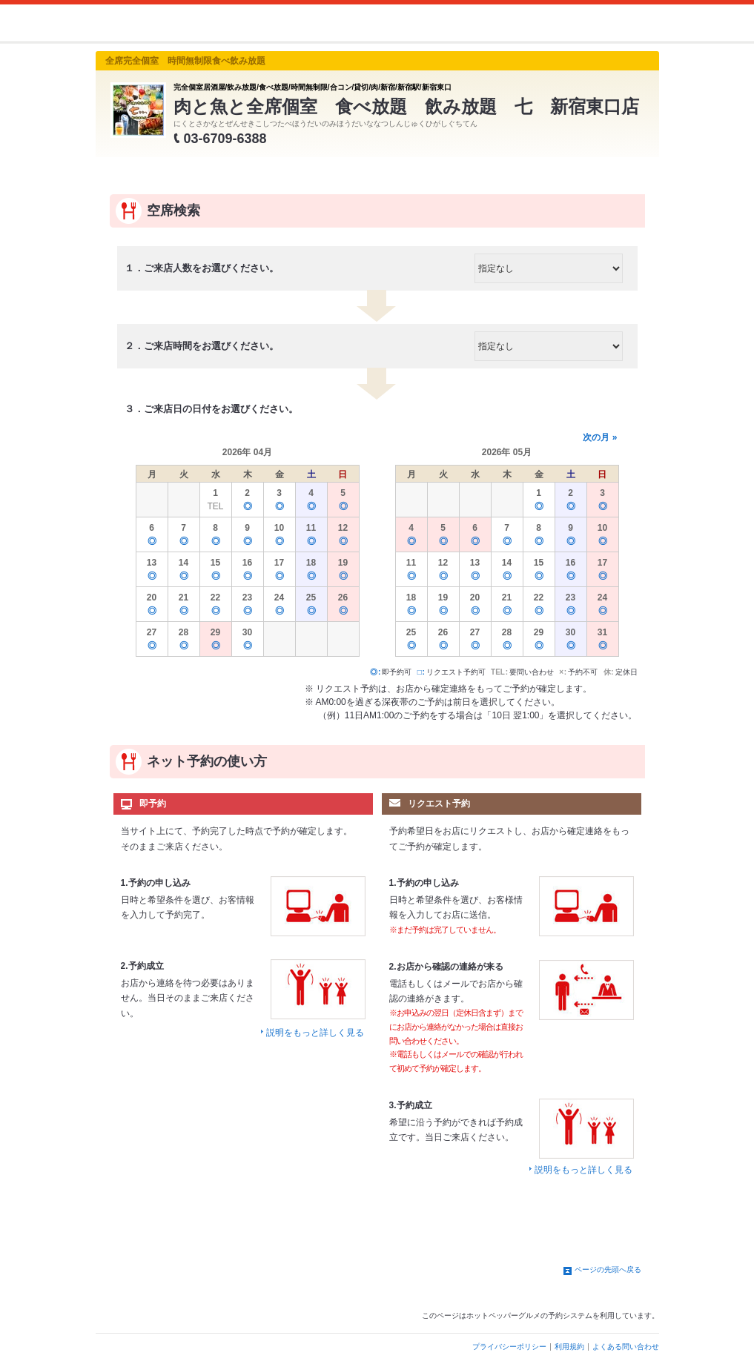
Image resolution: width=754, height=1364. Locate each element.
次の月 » (600, 437)
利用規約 (569, 1347)
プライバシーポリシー (509, 1347)
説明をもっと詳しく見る (315, 1032)
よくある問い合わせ (625, 1347)
